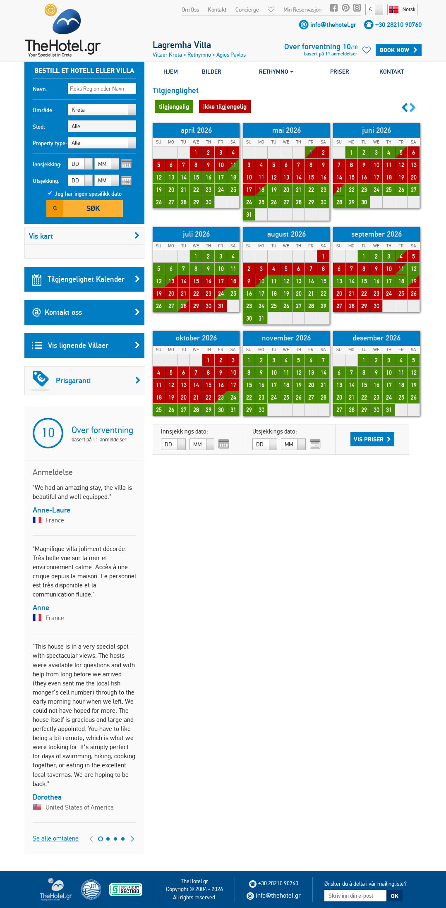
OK (394, 896)
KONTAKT (391, 71)
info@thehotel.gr (333, 24)
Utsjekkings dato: (274, 431)
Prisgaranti (86, 381)
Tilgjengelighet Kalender (86, 279)
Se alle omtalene (56, 838)
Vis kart (84, 236)
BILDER (211, 71)
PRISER (339, 71)
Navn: (40, 89)
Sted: (39, 126)
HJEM (170, 71)
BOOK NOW (398, 50)
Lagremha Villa (182, 44)
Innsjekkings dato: (184, 431)
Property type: (50, 143)
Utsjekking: (46, 180)
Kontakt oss (86, 312)
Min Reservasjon (302, 9)
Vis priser (372, 439)
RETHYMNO (276, 71)
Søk (93, 208)
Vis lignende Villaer (86, 345)
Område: (43, 110)
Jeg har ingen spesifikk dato (88, 193)
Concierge (247, 9)
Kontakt (217, 9)
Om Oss (190, 9)
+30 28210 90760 (398, 24)
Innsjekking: (47, 164)
